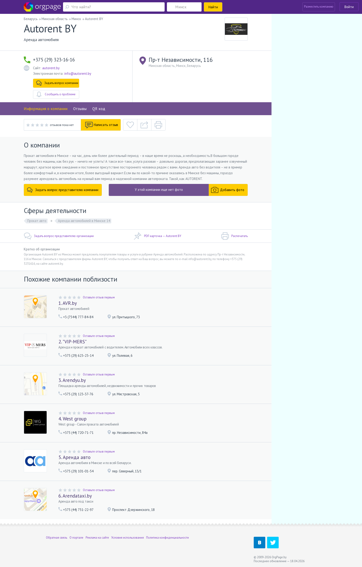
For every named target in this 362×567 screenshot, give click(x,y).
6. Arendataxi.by (75, 496)
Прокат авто (36, 221)
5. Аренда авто (74, 457)
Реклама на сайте (97, 538)
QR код (98, 108)
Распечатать (234, 236)
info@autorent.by (77, 73)
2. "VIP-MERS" (72, 342)
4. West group (72, 419)
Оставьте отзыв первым (99, 297)
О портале (76, 538)
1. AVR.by (67, 303)
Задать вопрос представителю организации (59, 236)
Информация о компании (45, 108)
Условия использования (127, 538)
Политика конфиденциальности (167, 538)
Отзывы (80, 108)
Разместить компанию (318, 7)
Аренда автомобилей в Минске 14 (84, 221)
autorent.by (51, 68)
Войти (349, 7)
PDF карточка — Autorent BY (157, 236)
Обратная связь (56, 538)
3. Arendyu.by (72, 380)
